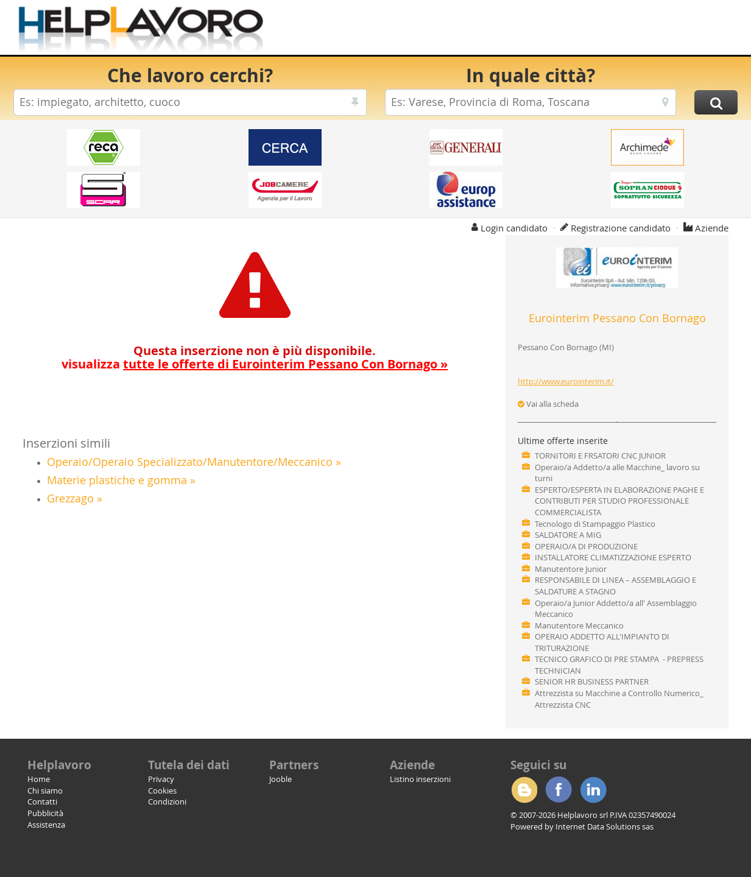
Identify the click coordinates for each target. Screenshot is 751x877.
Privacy (161, 778)
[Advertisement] (515, 30)
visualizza (255, 364)
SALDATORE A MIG (568, 534)
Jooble (280, 778)
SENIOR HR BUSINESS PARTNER (592, 681)
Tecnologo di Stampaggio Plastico (595, 523)
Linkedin (593, 790)
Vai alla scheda (548, 403)
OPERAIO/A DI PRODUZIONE (586, 546)
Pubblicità (45, 813)
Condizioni (167, 801)
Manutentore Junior (571, 568)
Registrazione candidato (621, 228)
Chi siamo (45, 790)
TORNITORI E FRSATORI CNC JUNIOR (600, 455)
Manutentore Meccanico (579, 625)
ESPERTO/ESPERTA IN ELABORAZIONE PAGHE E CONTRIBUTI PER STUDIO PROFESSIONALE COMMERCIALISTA (619, 501)
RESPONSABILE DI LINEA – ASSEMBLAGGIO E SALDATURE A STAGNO (615, 585)
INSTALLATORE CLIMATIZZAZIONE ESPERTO (613, 557)
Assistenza (46, 824)
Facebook (558, 790)
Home (38, 778)
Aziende (711, 228)
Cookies (162, 790)
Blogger (523, 790)
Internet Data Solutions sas (604, 826)
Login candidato (514, 228)
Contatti (42, 801)
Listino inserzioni (420, 778)
